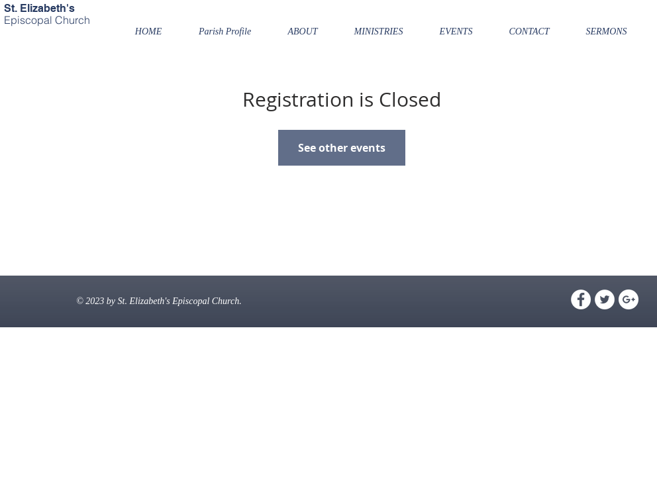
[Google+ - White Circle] (628, 299)
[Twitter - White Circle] (605, 299)
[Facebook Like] (29, 57)
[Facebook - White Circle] (581, 299)
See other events (341, 147)
